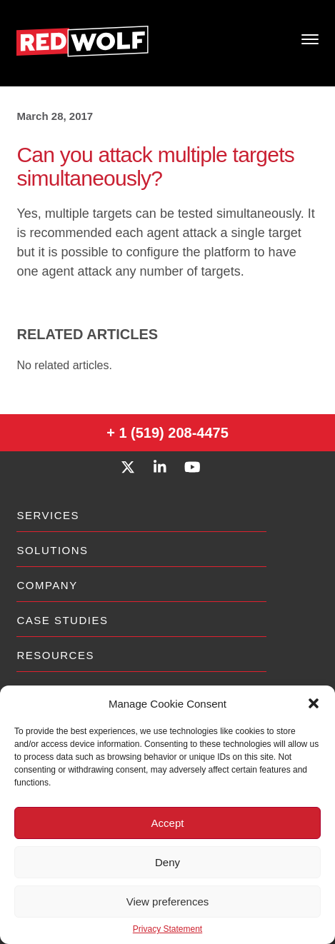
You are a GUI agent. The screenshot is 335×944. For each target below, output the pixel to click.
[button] (313, 703)
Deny (167, 862)
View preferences (167, 901)
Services (47, 515)
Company (46, 585)
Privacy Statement (167, 929)
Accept (167, 823)
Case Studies (62, 620)
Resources (55, 655)
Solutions (52, 550)
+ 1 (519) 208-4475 (167, 433)
